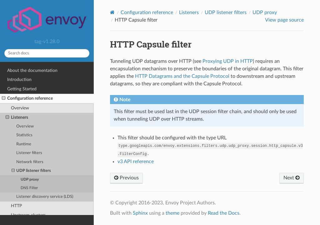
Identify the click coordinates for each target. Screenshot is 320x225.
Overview (20, 108)
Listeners (17, 117)
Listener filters (29, 153)
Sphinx (140, 213)
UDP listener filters (31, 171)
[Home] (112, 12)
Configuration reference (27, 98)
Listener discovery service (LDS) (44, 197)
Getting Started (22, 89)
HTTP (16, 205)
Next (291, 177)
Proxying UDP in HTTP (227, 61)
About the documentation (32, 70)
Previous (126, 177)
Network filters (29, 162)
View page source (284, 20)
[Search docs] (47, 53)
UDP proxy (30, 179)
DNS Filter (29, 188)
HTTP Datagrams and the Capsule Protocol (182, 76)
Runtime (23, 144)
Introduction (19, 79)
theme (172, 213)
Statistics (24, 135)
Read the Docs (223, 213)
